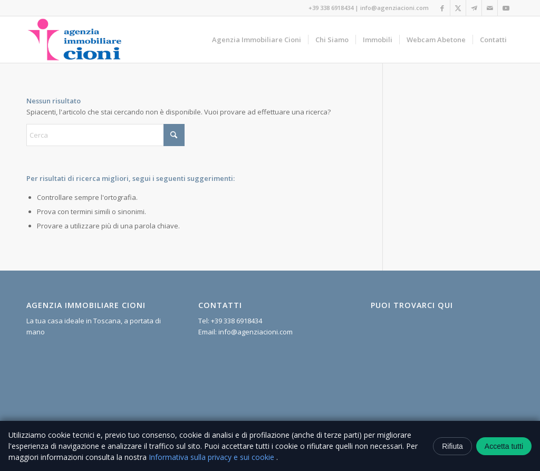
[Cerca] (105, 135)
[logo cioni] (74, 39)
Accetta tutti (504, 446)
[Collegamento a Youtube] (506, 8)
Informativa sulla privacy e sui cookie (212, 457)
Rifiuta (452, 446)
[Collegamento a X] (458, 8)
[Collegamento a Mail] (489, 8)
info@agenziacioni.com (394, 8)
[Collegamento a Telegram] (473, 8)
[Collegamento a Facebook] (442, 8)
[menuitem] (256, 39)
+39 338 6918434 (330, 8)
